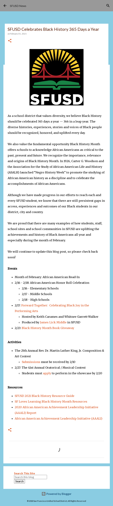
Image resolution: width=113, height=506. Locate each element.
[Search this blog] (30, 477)
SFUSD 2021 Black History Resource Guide (44, 396)
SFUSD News (18, 5)
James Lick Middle (53, 322)
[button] (10, 41)
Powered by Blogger (56, 493)
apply (47, 373)
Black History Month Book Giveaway (48, 328)
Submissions (31, 362)
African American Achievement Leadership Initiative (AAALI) (58, 418)
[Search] (108, 5)
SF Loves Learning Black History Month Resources (51, 401)
